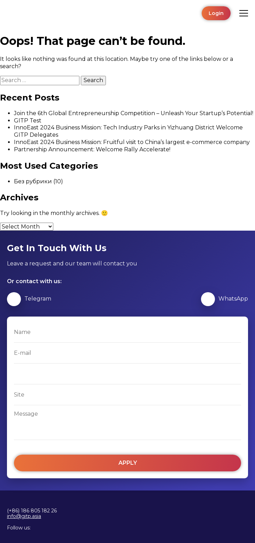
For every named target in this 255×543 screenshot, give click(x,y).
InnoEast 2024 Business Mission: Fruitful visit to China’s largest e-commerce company (132, 142)
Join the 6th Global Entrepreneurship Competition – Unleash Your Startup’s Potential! (133, 113)
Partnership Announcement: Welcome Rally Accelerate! (92, 149)
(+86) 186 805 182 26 (32, 511)
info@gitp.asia (24, 516)
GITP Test (27, 120)
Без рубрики (33, 181)
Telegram (29, 299)
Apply (127, 463)
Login (216, 13)
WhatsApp (224, 299)
